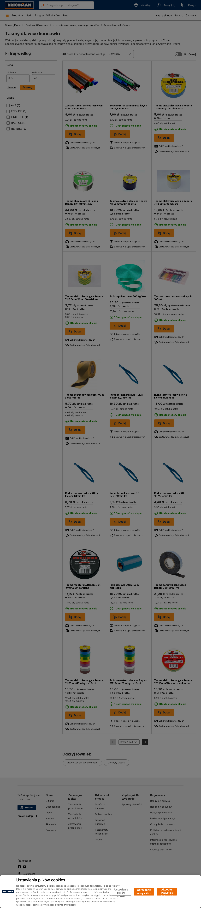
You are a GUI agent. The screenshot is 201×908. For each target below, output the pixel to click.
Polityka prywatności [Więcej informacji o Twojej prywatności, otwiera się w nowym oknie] (65, 904)
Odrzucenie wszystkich (144, 891)
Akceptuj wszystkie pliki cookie (167, 892)
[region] (100, 891)
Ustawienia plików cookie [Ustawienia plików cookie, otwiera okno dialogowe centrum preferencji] (121, 892)
